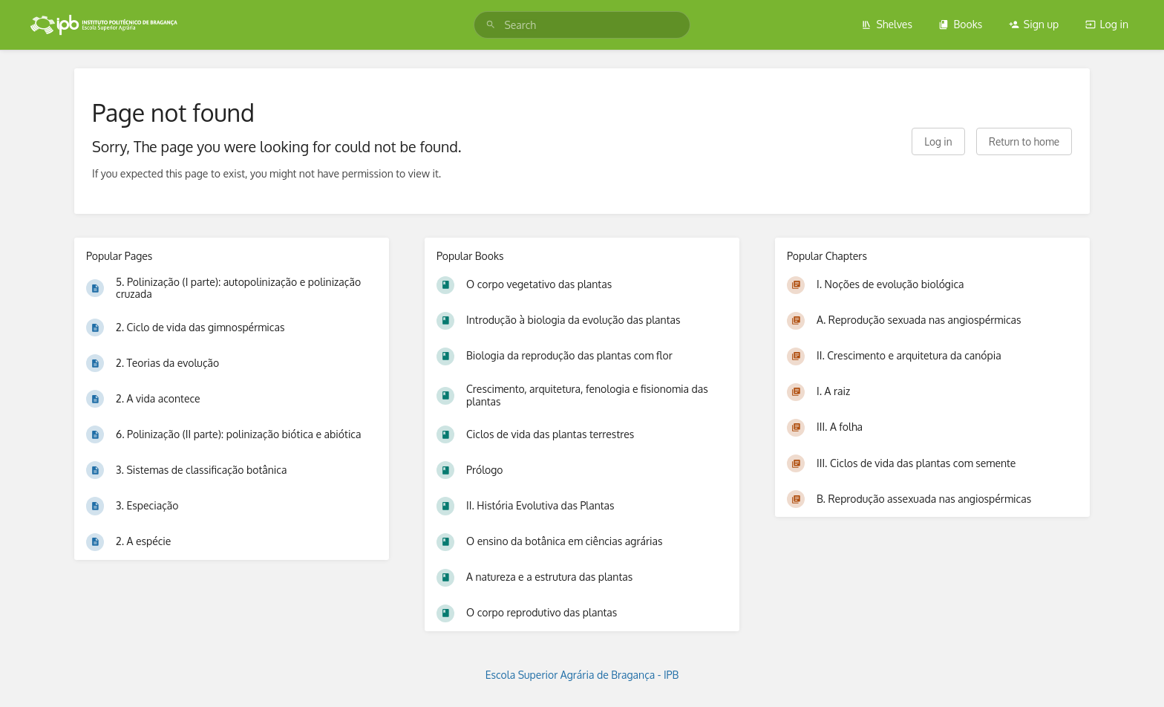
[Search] (490, 25)
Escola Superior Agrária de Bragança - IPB (582, 674)
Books (960, 24)
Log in (1106, 24)
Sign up (1034, 24)
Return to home (1024, 141)
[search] (582, 25)
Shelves (886, 24)
